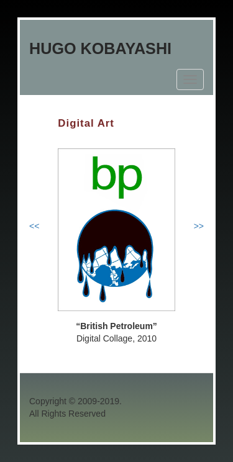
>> (199, 226)
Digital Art (86, 123)
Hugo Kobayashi (100, 48)
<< (34, 226)
